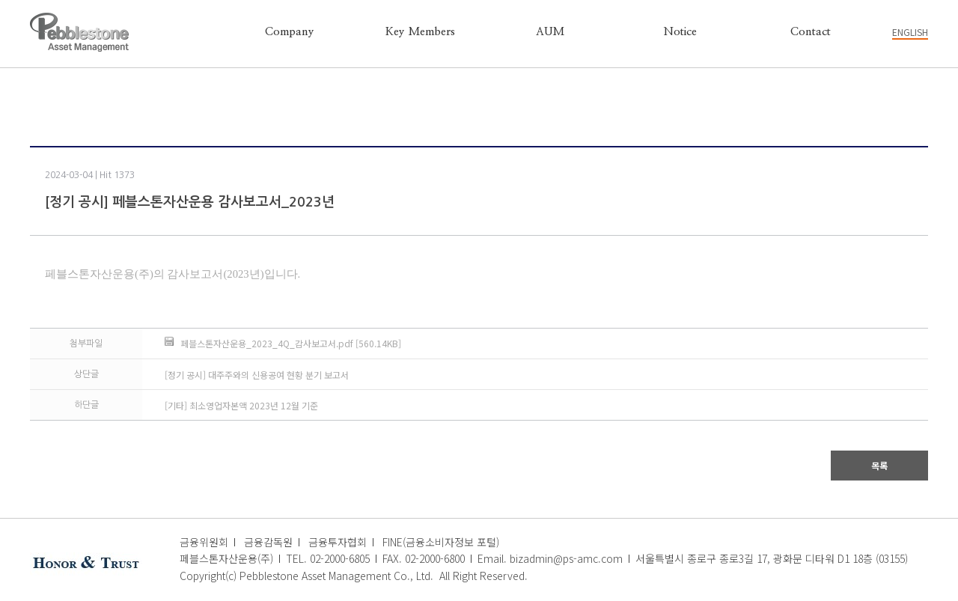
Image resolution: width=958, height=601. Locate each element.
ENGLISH (910, 31)
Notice (680, 31)
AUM (550, 31)
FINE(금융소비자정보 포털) (440, 541)
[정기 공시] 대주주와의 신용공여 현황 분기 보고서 (257, 374)
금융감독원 (268, 541)
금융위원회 (204, 541)
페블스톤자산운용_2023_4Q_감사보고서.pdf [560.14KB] (290, 343)
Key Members (420, 31)
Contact (810, 31)
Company (289, 31)
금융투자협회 (337, 541)
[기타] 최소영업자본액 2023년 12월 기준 (241, 405)
